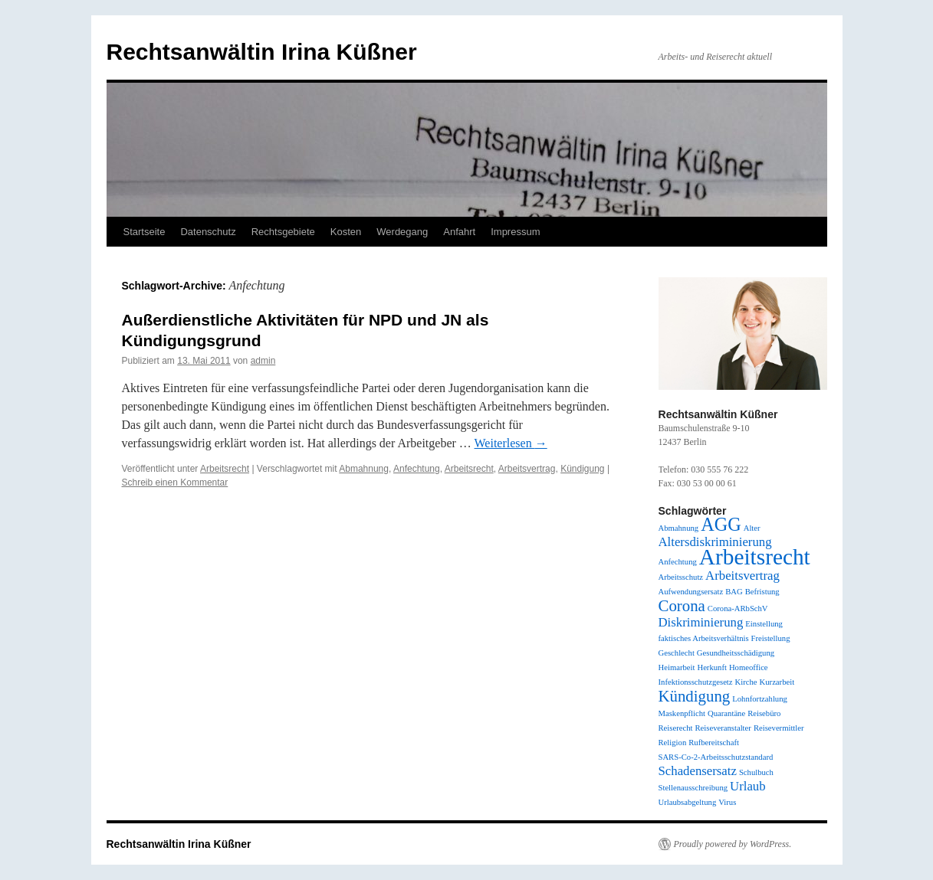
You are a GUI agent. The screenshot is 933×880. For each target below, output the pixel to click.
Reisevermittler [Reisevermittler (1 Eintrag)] (779, 728)
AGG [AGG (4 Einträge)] (721, 524)
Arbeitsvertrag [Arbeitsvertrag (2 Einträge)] (742, 575)
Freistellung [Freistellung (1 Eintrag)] (770, 638)
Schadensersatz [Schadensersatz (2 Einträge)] (698, 771)
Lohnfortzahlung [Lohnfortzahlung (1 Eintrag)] (759, 699)
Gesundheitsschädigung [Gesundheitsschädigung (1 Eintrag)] (735, 653)
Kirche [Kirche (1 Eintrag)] (746, 682)
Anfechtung (416, 468)
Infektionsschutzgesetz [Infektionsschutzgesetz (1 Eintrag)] (696, 682)
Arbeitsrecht (224, 468)
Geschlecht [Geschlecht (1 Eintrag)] (677, 653)
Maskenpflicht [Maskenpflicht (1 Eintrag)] (682, 713)
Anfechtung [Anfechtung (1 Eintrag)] (678, 562)
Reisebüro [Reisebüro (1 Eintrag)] (763, 713)
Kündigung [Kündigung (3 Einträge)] (695, 696)
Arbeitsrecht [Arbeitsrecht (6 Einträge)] (754, 557)
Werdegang (402, 231)
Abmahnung (364, 468)
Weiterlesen (511, 443)
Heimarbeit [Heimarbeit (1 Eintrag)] (677, 667)
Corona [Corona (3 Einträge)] (682, 606)
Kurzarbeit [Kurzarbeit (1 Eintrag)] (777, 682)
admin (263, 360)
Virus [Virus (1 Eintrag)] (727, 802)
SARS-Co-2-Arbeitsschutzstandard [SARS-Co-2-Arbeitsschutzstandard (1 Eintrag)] (716, 757)
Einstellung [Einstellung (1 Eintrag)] (764, 624)
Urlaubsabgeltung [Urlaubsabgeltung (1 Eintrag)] (688, 802)
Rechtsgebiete (283, 231)
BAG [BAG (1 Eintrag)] (734, 591)
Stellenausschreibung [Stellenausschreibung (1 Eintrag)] (693, 787)
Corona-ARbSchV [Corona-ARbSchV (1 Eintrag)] (738, 608)
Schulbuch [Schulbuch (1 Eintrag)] (756, 772)
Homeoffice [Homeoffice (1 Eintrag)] (748, 667)
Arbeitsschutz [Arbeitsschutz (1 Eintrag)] (681, 577)
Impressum (515, 231)
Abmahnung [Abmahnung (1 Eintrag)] (679, 528)
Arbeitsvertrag (527, 468)
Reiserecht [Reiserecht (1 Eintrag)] (676, 728)
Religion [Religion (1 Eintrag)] (673, 742)
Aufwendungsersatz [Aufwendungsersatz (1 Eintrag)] (691, 591)
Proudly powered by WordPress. (733, 844)
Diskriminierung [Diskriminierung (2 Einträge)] (701, 622)
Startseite (144, 231)
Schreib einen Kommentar (175, 482)
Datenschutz (207, 231)
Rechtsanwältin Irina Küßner (262, 51)
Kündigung (582, 468)
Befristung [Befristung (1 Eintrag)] (762, 591)
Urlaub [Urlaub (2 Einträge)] (748, 786)
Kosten (345, 231)
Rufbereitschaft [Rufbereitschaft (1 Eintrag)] (713, 742)
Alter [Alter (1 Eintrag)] (752, 528)
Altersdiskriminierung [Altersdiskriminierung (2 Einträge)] (715, 542)
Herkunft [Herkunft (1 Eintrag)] (711, 667)
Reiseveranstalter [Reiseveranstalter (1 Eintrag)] (723, 728)
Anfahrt (459, 231)
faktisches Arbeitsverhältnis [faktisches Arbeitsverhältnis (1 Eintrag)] (704, 638)
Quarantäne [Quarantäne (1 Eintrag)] (726, 713)
